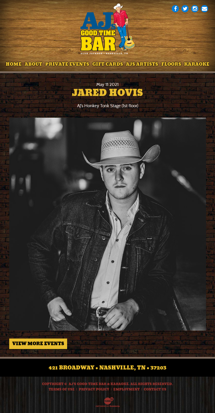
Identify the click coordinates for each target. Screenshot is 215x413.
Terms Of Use (62, 389)
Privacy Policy (94, 389)
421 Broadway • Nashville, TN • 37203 (107, 368)
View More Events (38, 343)
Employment (126, 389)
